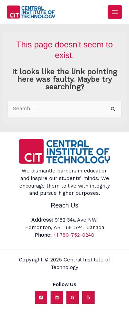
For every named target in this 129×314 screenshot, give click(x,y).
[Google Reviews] (72, 297)
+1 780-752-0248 (73, 235)
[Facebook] (41, 297)
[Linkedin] (57, 297)
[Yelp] (88, 297)
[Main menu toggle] (115, 12)
